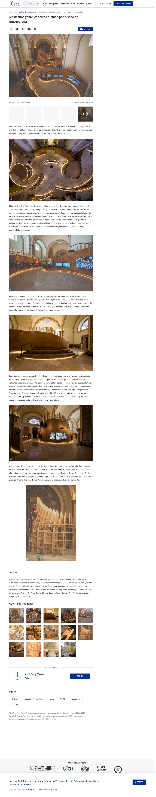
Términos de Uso (63, 781)
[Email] (29, 29)
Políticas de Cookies (20, 784)
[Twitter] (17, 29)
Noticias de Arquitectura (33, 699)
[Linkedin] (23, 29)
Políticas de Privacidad (85, 781)
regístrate (53, 789)
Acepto (139, 782)
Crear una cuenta (123, 3)
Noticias (80, 4)
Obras (44, 4)
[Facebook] (11, 29)
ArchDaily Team (34, 674)
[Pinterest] (35, 29)
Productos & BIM (67, 4)
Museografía (75, 699)
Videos (89, 4)
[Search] (34, 3)
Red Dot (51, 126)
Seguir (80, 676)
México (51, 699)
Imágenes (53, 4)
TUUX (62, 699)
